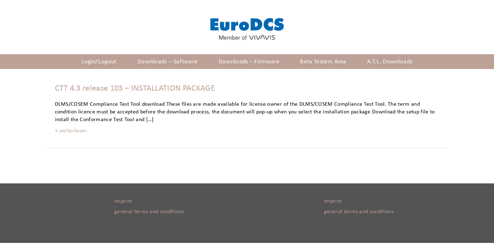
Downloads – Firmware (249, 61)
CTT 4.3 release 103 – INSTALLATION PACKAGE (135, 88)
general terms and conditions (149, 211)
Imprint (123, 201)
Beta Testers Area (323, 61)
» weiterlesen (71, 130)
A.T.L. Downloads (390, 61)
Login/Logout (99, 61)
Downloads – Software (167, 61)
